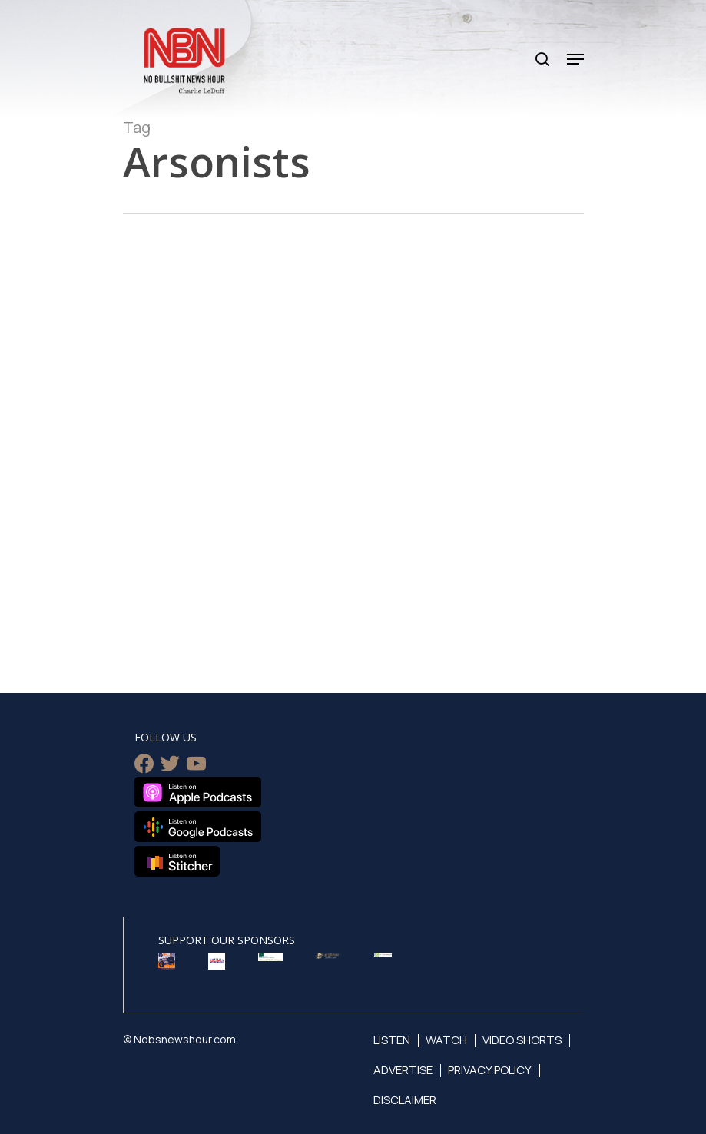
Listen (391, 1040)
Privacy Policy (490, 1070)
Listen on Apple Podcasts (197, 792)
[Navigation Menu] (575, 59)
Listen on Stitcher (177, 861)
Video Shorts (522, 1040)
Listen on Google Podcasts (197, 826)
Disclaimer (404, 1100)
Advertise (403, 1070)
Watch (446, 1040)
